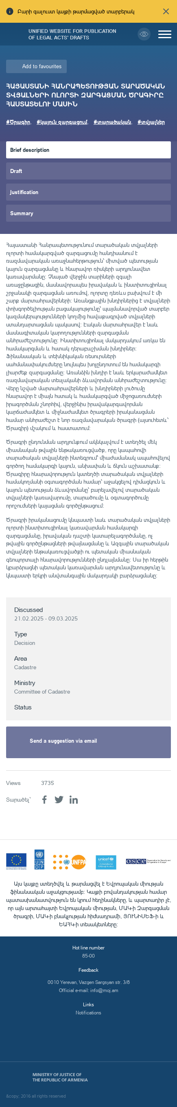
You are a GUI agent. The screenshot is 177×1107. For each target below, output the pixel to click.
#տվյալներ (151, 121)
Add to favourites (41, 66)
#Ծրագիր (18, 121)
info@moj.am (104, 990)
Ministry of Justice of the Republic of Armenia (60, 1077)
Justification (24, 191)
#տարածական (112, 121)
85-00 (88, 956)
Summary (21, 213)
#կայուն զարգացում (62, 121)
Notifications (88, 1013)
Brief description (29, 149)
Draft (16, 170)
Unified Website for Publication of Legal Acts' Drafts (72, 34)
